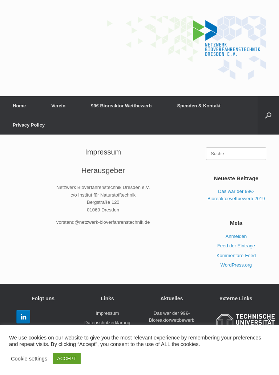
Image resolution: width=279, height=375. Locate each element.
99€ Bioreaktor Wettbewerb (121, 105)
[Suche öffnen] (268, 115)
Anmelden (236, 236)
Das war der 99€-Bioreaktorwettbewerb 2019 (172, 320)
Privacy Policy (29, 125)
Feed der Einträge (236, 245)
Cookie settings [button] (29, 359)
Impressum (107, 313)
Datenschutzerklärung (107, 322)
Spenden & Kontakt (199, 105)
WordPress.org (236, 265)
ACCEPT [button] (66, 358)
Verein (58, 105)
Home (19, 105)
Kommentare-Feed (236, 255)
